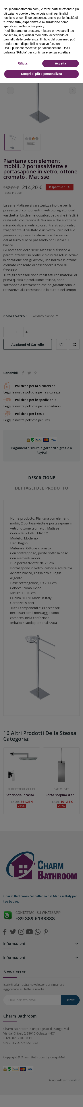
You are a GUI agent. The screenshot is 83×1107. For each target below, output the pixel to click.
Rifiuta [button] (22, 63)
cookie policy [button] (35, 26)
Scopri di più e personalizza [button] (41, 74)
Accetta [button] (60, 63)
